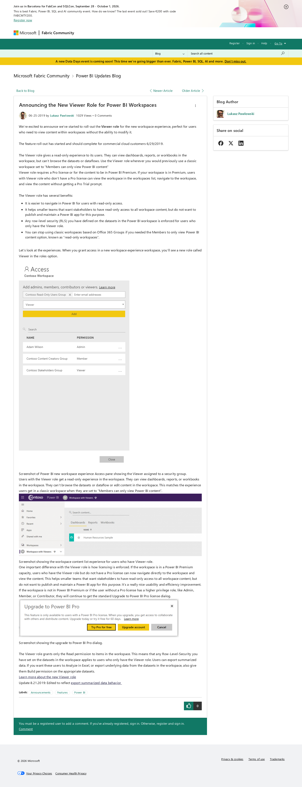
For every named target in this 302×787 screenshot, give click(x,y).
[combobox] (238, 53)
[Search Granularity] (170, 53)
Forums (83, 33)
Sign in (250, 43)
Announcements (41, 692)
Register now (23, 20)
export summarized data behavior (96, 682)
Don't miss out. (235, 61)
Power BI (79, 692)
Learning (173, 33)
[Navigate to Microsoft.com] (25, 32)
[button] (195, 106)
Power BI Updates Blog (98, 75)
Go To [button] (278, 43)
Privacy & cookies (232, 759)
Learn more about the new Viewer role (47, 677)
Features (62, 692)
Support (190, 33)
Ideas (119, 33)
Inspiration (102, 33)
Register (234, 43)
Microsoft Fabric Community (42, 75)
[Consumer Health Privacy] (70, 773)
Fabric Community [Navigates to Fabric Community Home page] (58, 32)
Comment (26, 729)
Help (264, 43)
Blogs (156, 33)
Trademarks (277, 759)
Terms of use (257, 759)
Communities (138, 33)
